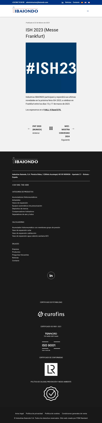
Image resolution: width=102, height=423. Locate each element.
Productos (16, 252)
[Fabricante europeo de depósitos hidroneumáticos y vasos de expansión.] (45, 11)
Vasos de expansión (20, 203)
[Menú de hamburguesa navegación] (88, 11)
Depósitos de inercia (20, 209)
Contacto (15, 261)
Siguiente (66, 133)
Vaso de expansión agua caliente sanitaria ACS (30, 236)
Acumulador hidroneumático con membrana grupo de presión (36, 227)
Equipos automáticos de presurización (27, 206)
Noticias (15, 258)
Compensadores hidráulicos (23, 212)
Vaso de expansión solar (21, 230)
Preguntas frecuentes (20, 255)
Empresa (15, 249)
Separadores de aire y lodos (23, 214)
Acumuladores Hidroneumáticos (24, 197)
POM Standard (82, 418)
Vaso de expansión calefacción (24, 233)
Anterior (35, 129)
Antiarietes (16, 200)
